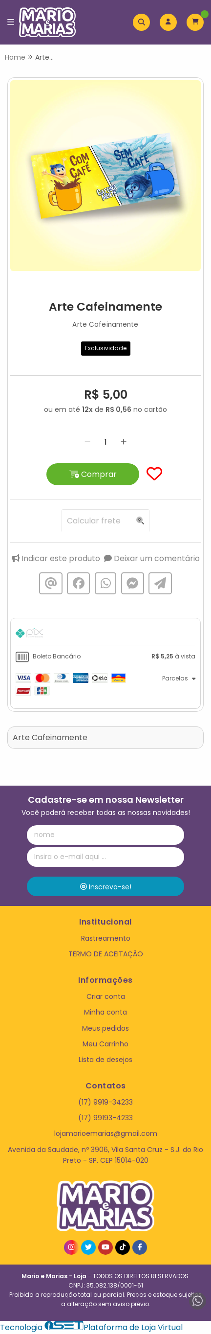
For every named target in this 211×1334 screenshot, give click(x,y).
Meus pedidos (105, 1028)
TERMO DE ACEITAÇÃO (105, 954)
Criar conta (105, 996)
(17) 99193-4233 (105, 1118)
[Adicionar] (123, 442)
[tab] (105, 634)
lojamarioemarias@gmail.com (105, 1133)
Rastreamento (105, 938)
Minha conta (105, 1012)
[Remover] (87, 442)
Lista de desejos (105, 1059)
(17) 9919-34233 (105, 1102)
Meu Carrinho (105, 1044)
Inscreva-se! (105, 887)
